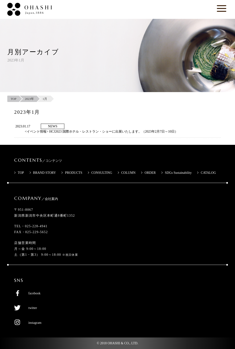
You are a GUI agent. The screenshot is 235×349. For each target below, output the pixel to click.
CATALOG (208, 172)
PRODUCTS (73, 172)
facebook (34, 293)
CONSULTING (101, 172)
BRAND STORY (44, 172)
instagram (34, 323)
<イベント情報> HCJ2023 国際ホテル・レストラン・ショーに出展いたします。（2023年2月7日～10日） (101, 131)
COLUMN (128, 172)
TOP (21, 172)
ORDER (150, 172)
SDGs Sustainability (178, 172)
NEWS (53, 126)
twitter (32, 308)
